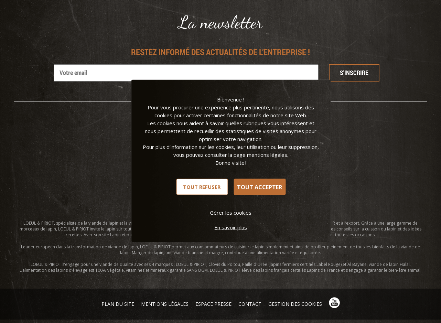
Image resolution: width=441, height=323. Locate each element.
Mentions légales (165, 304)
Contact (249, 304)
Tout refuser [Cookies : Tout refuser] (202, 186)
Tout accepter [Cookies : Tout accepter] (259, 187)
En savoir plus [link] (230, 227)
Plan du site (117, 304)
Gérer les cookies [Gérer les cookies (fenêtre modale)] (230, 212)
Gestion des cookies (295, 304)
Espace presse (213, 304)
